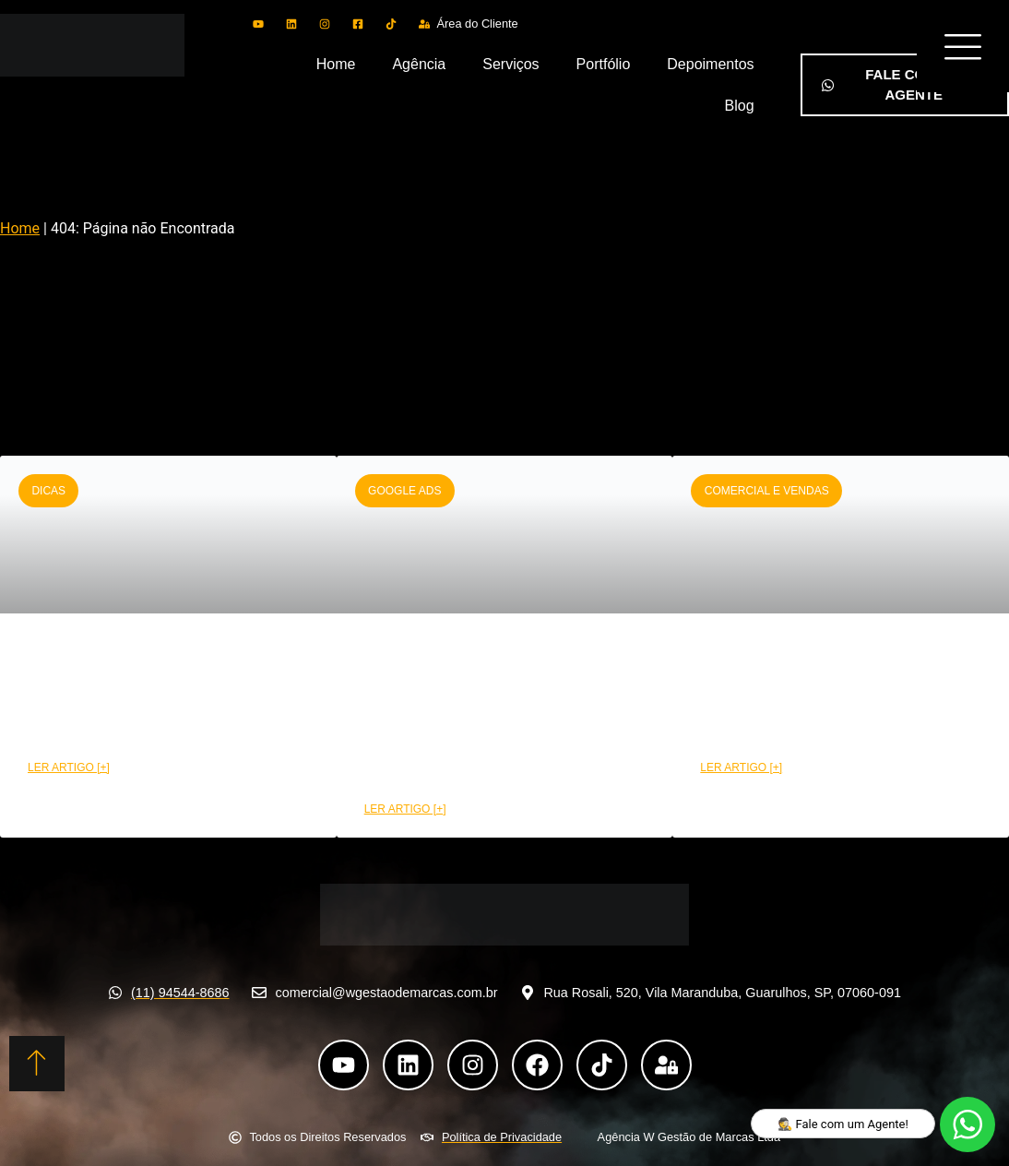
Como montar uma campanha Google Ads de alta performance (500, 712)
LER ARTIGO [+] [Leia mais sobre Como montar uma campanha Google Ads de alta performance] (405, 809)
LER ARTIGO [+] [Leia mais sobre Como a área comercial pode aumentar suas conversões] (741, 767)
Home (336, 64)
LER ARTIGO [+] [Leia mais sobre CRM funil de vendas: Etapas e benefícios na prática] (69, 767)
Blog (739, 105)
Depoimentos (710, 64)
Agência (418, 64)
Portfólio (603, 64)
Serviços (510, 64)
